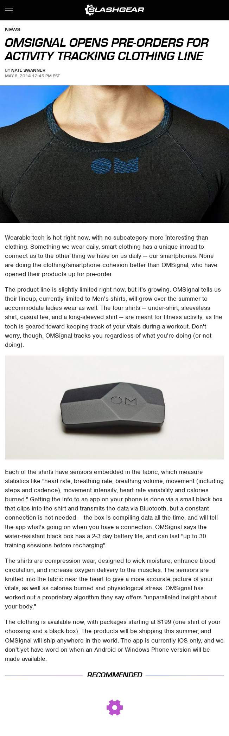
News (12, 30)
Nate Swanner (28, 70)
